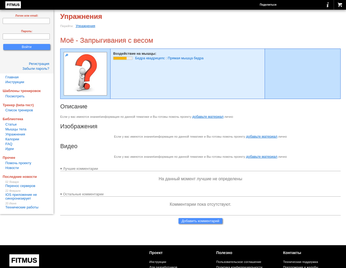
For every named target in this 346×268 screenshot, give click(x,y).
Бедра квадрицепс (150, 58)
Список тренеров (19, 110)
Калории (12, 139)
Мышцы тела (15, 129)
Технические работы (26, 206)
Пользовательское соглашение (238, 261)
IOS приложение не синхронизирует (26, 195)
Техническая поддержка (300, 261)
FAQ (8, 144)
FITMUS (13, 5)
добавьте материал (208, 117)
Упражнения (85, 26)
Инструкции (14, 82)
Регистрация (39, 64)
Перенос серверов (26, 184)
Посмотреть (15, 96)
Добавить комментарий (200, 221)
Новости (12, 168)
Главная (11, 77)
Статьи (11, 124)
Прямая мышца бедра (186, 58)
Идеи (9, 149)
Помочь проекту (18, 163)
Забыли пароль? (35, 69)
